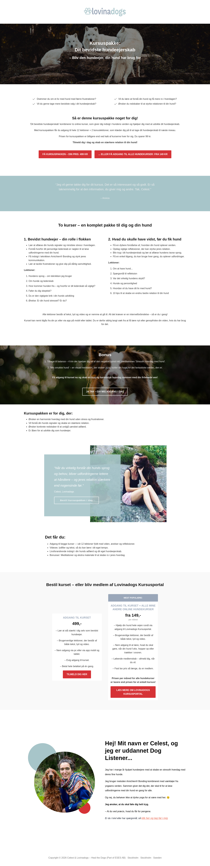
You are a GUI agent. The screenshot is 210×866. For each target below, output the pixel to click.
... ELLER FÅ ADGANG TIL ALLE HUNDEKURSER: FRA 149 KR (132, 154)
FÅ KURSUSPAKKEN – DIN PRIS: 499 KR (65, 154)
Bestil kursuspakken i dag (76, 500)
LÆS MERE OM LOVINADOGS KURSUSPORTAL (133, 692)
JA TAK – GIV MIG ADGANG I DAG (105, 391)
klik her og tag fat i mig (154, 818)
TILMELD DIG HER (77, 674)
